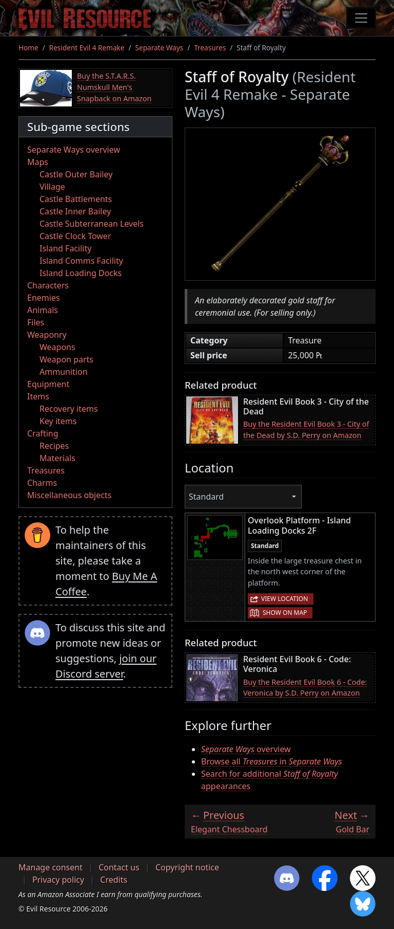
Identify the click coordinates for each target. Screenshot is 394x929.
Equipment (48, 384)
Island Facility (65, 248)
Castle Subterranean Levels (92, 223)
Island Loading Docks (81, 273)
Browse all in (271, 761)
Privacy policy (58, 879)
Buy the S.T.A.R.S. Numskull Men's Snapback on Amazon (114, 87)
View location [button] (284, 598)
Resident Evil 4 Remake (87, 47)
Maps (37, 162)
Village (52, 186)
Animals (42, 310)
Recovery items (69, 408)
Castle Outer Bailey (76, 174)
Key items (58, 421)
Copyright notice (187, 867)
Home (28, 47)
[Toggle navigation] (361, 18)
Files (35, 322)
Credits (113, 879)
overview (246, 749)
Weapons (57, 347)
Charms (42, 482)
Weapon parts (66, 359)
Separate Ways (159, 47)
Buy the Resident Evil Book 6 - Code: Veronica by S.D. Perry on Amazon (305, 687)
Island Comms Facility (81, 260)
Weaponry (47, 334)
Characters (48, 285)
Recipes (54, 445)
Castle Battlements (76, 199)
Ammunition (64, 371)
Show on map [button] (285, 612)
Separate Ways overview (73, 149)
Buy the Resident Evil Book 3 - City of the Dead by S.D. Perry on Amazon (306, 429)
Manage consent (50, 867)
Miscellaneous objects (69, 495)
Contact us (119, 867)
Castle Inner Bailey (75, 211)
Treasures (210, 47)
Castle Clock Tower (75, 236)
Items (38, 396)
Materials (57, 458)
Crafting (42, 433)
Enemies (43, 297)
